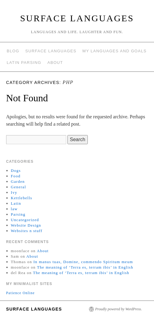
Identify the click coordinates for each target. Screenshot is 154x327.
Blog (13, 51)
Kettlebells (22, 198)
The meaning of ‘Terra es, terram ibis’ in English (85, 267)
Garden (18, 181)
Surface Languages (77, 18)
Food (16, 176)
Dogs (16, 170)
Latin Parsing (24, 62)
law (14, 209)
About (55, 62)
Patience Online (20, 293)
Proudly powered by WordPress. (118, 309)
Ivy (14, 192)
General (18, 187)
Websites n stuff (27, 230)
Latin (16, 203)
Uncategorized (25, 219)
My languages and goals (114, 51)
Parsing (18, 214)
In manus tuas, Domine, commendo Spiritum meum (83, 261)
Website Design (26, 225)
